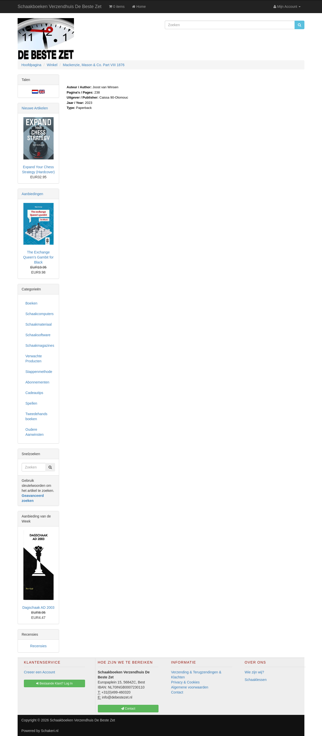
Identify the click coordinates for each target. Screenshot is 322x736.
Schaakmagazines (39, 345)
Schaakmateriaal (38, 324)
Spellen (31, 403)
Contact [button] (128, 708)
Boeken (31, 303)
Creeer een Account (39, 672)
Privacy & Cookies (185, 682)
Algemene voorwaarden (189, 687)
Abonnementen (37, 382)
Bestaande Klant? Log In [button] (54, 683)
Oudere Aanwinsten (34, 432)
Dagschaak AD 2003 (38, 607)
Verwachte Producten (33, 358)
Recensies (38, 646)
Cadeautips (34, 393)
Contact (177, 692)
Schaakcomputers (39, 314)
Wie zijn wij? (254, 672)
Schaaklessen (256, 680)
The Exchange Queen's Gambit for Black (38, 257)
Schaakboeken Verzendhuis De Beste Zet (59, 6)
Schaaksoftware (38, 335)
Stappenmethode (38, 372)
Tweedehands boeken (36, 416)
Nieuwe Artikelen (35, 108)
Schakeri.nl (49, 731)
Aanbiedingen (32, 194)
